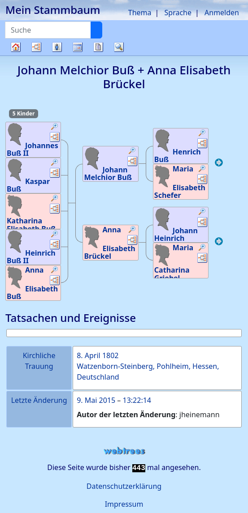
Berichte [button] (98, 47)
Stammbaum (16, 55)
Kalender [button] (78, 47)
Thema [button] (140, 12)
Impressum (124, 504)
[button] (55, 127)
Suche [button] (119, 47)
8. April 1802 (97, 355)
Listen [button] (57, 47)
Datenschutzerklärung (124, 486)
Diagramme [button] (36, 47)
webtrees (124, 451)
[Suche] (96, 29)
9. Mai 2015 (96, 400)
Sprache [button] (178, 12)
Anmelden (221, 12)
